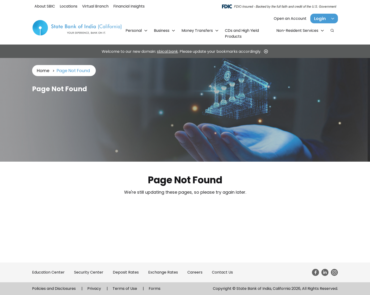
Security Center (88, 272)
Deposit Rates (126, 272)
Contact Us (222, 272)
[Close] (266, 51)
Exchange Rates (163, 272)
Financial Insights (129, 6)
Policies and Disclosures (54, 288)
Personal (134, 30)
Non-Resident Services (297, 30)
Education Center (48, 272)
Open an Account (290, 18)
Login (320, 18)
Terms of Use (125, 288)
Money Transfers (197, 30)
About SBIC (44, 6)
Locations (68, 6)
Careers (194, 272)
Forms (154, 288)
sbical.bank (167, 51)
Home (43, 71)
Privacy (94, 288)
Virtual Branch (95, 6)
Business (162, 30)
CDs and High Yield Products (242, 33)
